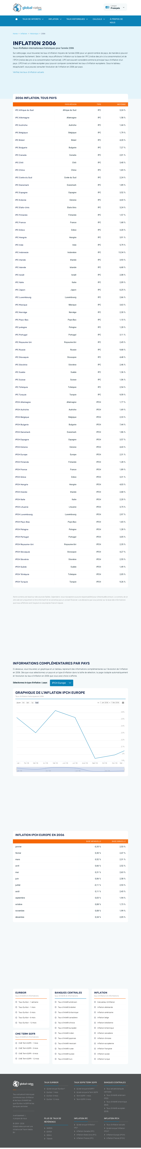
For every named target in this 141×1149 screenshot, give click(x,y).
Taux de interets (33, 19)
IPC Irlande (20, 260)
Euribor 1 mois (51, 1092)
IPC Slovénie (21, 365)
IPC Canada (20, 155)
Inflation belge (101, 1018)
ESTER (48, 1132)
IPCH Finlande (22, 462)
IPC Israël (19, 275)
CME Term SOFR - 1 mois (26, 1043)
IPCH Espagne (22, 439)
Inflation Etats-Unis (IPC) (85, 1135)
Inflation (54, 19)
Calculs (99, 19)
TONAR (48, 1139)
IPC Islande (20, 267)
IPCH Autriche (22, 409)
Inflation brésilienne (103, 1023)
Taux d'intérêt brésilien (65, 1007)
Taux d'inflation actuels (114, 1125)
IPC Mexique (21, 305)
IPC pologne (21, 327)
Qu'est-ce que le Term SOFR (86, 1092)
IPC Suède (20, 372)
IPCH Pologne (21, 529)
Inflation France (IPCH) (114, 1138)
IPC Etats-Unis (22, 207)
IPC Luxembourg (23, 297)
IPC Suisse (20, 379)
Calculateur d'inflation (104, 1002)
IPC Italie (19, 282)
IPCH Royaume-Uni (24, 544)
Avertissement (18, 1115)
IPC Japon (20, 290)
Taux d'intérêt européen (66, 1028)
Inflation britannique (104, 1028)
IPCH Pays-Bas (22, 522)
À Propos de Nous (116, 21)
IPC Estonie (20, 200)
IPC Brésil (19, 140)
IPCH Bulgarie (22, 424)
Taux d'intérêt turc (63, 1059)
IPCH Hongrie (21, 484)
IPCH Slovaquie (22, 552)
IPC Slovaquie (22, 357)
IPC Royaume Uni (23, 342)
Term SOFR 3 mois (82, 1099)
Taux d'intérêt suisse (64, 1054)
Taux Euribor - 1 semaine (26, 1002)
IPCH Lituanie (21, 507)
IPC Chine (20, 170)
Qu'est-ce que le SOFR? (84, 1089)
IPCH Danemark (22, 432)
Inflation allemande (103, 1007)
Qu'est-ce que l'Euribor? (54, 1089)
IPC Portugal (21, 335)
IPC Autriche (21, 125)
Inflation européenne (104, 1043)
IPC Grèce (20, 230)
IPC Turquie (20, 394)
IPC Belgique (21, 132)
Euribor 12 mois (51, 1099)
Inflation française (103, 1049)
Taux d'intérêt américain (66, 1002)
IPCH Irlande (21, 492)
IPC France (20, 222)
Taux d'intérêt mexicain (65, 1043)
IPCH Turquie (21, 582)
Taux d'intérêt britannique (66, 1012)
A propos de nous (20, 1118)
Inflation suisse (102, 1054)
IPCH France (21, 469)
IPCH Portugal (22, 537)
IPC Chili (19, 162)
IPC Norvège (21, 312)
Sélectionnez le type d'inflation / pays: (30, 683)
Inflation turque (102, 1059)
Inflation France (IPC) (84, 1138)
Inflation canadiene (103, 1033)
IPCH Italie (20, 499)
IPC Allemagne (22, 117)
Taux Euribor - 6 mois (25, 1018)
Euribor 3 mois (51, 1096)
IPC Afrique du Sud (24, 110)
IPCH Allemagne (23, 402)
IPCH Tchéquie (22, 574)
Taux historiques (77, 19)
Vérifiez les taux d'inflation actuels (28, 72)
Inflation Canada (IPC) (84, 1131)
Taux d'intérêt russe (64, 1049)
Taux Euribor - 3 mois (25, 1012)
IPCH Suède (21, 567)
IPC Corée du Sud (23, 177)
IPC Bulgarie (21, 147)
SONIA (48, 1135)
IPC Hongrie (21, 237)
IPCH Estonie (21, 447)
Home (15, 34)
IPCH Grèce (20, 477)
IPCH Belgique (22, 417)
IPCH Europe (21, 454)
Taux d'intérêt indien (64, 1033)
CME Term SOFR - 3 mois (26, 1048)
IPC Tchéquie (21, 387)
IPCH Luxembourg (24, 514)
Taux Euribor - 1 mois (25, 1007)
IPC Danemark (22, 185)
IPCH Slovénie (22, 559)
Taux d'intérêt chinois (65, 1023)
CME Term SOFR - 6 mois (26, 1054)
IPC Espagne (21, 192)
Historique (34, 34)
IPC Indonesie (21, 252)
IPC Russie (20, 350)
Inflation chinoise (102, 1038)
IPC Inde (19, 245)
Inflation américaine (103, 1012)
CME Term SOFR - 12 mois (27, 1059)
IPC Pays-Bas (21, 320)
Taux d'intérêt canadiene (66, 1018)
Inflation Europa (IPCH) (114, 1135)
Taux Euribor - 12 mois (25, 1023)
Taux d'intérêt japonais (65, 1038)
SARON (48, 1128)
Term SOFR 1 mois (82, 1096)
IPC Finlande (21, 215)
